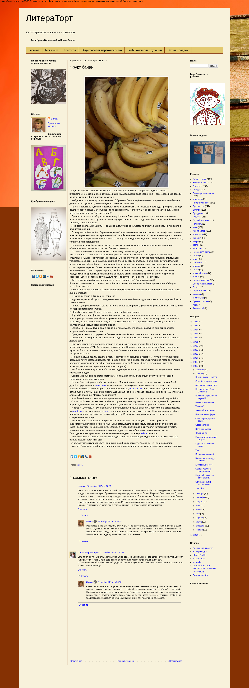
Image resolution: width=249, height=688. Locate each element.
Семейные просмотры (206, 381)
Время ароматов (203, 429)
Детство (196, 210)
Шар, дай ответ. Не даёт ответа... (204, 476)
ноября (199, 373)
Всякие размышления (203, 193)
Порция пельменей (204, 454)
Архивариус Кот (200, 575)
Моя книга (51, 50)
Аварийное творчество (206, 385)
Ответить (82, 509)
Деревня (197, 238)
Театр (195, 245)
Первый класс (199, 291)
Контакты (70, 50)
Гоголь (196, 287)
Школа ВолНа (199, 555)
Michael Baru (199, 558)
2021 (196, 342)
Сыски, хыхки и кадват (206, 377)
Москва (196, 266)
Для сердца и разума (203, 548)
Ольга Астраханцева (88, 552)
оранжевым (136, 388)
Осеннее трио (202, 425)
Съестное (197, 186)
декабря (200, 369)
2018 (196, 354)
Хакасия (197, 294)
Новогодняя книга (201, 252)
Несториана (198, 572)
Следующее (76, 661)
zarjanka (82, 486)
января (199, 530)
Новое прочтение (201, 280)
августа (200, 501)
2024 (196, 330)
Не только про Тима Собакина (205, 390)
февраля (200, 526)
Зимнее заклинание (204, 402)
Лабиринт (197, 262)
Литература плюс (201, 203)
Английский (198, 308)
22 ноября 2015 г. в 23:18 (109, 582)
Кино (195, 227)
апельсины (100, 385)
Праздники (198, 213)
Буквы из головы (201, 301)
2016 (196, 362)
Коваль (196, 277)
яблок (144, 433)
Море (195, 259)
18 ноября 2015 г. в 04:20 (99, 486)
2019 (196, 350)
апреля (199, 517)
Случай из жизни (201, 220)
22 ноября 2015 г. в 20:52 (112, 552)
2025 (196, 325)
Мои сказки (198, 298)
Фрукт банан (201, 433)
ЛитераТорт (49, 18)
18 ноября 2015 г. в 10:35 (109, 521)
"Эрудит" (199, 406)
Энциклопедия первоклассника (102, 50)
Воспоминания (200, 182)
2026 (196, 321)
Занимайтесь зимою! (205, 410)
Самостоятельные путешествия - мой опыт (204, 566)
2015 (196, 366)
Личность (197, 224)
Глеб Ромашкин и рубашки (145, 50)
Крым (195, 305)
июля (198, 505)
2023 (196, 334)
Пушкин (196, 217)
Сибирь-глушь (199, 179)
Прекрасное (198, 206)
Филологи (197, 248)
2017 (196, 358)
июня (198, 509)
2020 (196, 346)
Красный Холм (200, 273)
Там (197, 450)
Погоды (196, 189)
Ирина (89, 521)
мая (198, 514)
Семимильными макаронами (203, 483)
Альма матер (199, 231)
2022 (196, 337)
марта (199, 522)
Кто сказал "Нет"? (204, 465)
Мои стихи (198, 234)
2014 (196, 535)
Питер (196, 255)
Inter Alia (197, 562)
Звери (196, 241)
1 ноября (199, 488)
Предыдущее (175, 661)
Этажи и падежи (178, 50)
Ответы (84, 515)
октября (200, 493)
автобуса (77, 411)
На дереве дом (200, 551)
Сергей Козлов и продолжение (203, 470)
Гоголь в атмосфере (205, 414)
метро (108, 411)
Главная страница (126, 661)
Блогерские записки (202, 284)
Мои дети (197, 199)
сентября (200, 497)
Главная (34, 50)
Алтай (196, 269)
